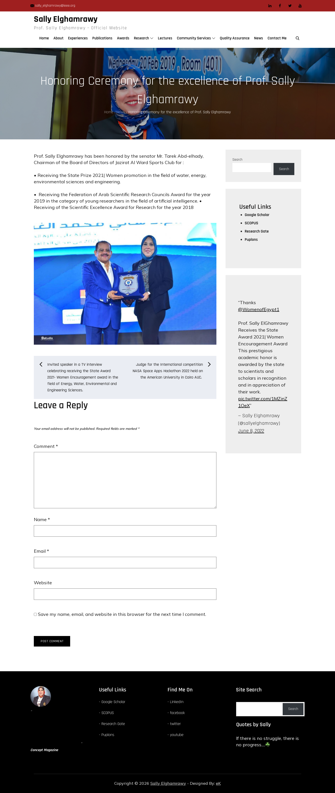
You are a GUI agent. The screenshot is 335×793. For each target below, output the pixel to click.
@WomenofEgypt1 (258, 309)
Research (143, 38)
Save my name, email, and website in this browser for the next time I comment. (122, 614)
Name (42, 519)
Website (43, 582)
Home (44, 38)
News (258, 38)
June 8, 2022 (251, 431)
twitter (175, 723)
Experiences (78, 38)
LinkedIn (176, 701)
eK (218, 783)
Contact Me (277, 38)
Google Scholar (257, 214)
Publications (102, 38)
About (58, 38)
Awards (123, 38)
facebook (177, 712)
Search (237, 159)
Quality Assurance (235, 38)
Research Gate (257, 231)
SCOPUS (251, 223)
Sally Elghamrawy (66, 19)
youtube (176, 734)
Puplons (251, 239)
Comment (46, 446)
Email (41, 551)
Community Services (196, 38)
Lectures (165, 38)
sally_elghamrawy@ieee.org (52, 5)
